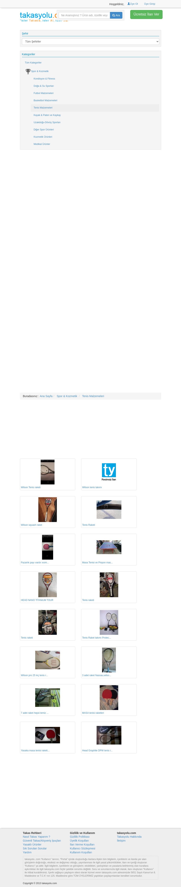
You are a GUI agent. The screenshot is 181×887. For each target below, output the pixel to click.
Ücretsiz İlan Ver (146, 14)
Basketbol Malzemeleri (45, 100)
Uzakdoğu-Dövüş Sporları (47, 122)
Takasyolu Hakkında (129, 836)
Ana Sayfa (46, 396)
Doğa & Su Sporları (44, 86)
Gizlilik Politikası (80, 836)
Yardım (27, 852)
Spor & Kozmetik (37, 71)
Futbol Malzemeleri (44, 93)
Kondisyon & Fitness (44, 78)
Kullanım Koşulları (81, 852)
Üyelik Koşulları (79, 840)
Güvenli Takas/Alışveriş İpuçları (42, 840)
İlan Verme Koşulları (82, 844)
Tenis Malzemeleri (43, 107)
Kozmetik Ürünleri (43, 136)
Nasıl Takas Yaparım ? (36, 836)
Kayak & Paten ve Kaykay (47, 115)
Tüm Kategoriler (33, 62)
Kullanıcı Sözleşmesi (82, 848)
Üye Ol (132, 3)
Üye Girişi (149, 3)
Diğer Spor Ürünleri (44, 129)
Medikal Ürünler (42, 144)
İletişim (121, 840)
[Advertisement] (90, 212)
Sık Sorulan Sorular (35, 848)
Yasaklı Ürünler (32, 844)
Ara (116, 15)
